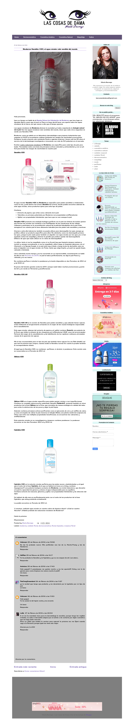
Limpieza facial (69, 526)
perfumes (97, 164)
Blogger (89, 715)
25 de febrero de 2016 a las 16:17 (39, 555)
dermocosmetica (45, 526)
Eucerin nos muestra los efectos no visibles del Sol (112, 268)
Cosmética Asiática (47, 37)
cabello (97, 146)
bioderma (23, 526)
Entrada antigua (78, 667)
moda (96, 162)
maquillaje (98, 159)
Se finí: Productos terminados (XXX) (111, 228)
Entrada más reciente (25, 667)
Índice (91, 37)
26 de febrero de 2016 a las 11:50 (41, 596)
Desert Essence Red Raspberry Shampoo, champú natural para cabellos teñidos (112, 189)
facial (54, 526)
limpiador (60, 526)
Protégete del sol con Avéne (111, 196)
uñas (96, 169)
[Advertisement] (107, 465)
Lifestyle (97, 143)
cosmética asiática (101, 148)
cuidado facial (32, 526)
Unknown (23, 542)
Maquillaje (81, 37)
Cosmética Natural (66, 37)
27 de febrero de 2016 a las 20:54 (39, 613)
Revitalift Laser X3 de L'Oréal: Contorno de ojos (112, 238)
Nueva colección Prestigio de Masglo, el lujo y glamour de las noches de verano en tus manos (107, 220)
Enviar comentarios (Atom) (35, 671)
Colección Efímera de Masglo (112, 247)
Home (16, 37)
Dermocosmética (29, 37)
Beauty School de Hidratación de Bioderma (53, 120)
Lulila (22, 613)
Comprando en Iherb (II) (110, 257)
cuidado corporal (100, 153)
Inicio (53, 667)
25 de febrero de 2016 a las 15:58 (41, 542)
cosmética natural (100, 150)
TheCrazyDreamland (27, 581)
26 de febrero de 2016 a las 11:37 (49, 581)
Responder (24, 549)
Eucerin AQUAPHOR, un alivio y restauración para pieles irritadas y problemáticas (112, 209)
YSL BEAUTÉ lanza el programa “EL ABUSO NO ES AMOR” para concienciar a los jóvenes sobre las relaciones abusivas (106, 118)
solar (96, 166)
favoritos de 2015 (32, 255)
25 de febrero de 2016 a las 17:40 (41, 566)
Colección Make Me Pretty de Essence (111, 177)
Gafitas (23, 555)
